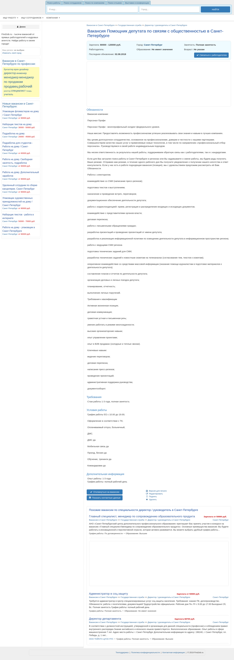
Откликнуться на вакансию (104, 492)
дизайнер (24, 69)
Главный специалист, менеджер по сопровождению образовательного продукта (142, 516)
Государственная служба (129, 25)
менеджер (11, 77)
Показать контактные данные (105, 498)
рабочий (25, 86)
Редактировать (154, 494)
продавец (11, 86)
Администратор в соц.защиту (108, 593)
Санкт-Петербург (10, 118)
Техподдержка (122, 652)
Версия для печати (156, 491)
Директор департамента (105, 618)
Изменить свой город (11, 53)
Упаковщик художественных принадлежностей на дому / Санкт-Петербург (17, 201)
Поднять (151, 496)
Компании (53, 18)
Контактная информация (174, 652)
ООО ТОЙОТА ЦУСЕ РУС (101, 639)
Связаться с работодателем (211, 55)
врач (16, 69)
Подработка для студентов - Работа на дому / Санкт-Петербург (17, 146)
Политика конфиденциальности (145, 652)
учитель (8, 94)
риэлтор (7, 91)
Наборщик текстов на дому (17, 124)
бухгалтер (8, 69)
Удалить (151, 499)
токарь (29, 91)
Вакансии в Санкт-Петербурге (101, 25)
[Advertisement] (20, 285)
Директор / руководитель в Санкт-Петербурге (166, 25)
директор (10, 73)
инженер (22, 73)
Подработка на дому (13, 133)
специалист (18, 90)
